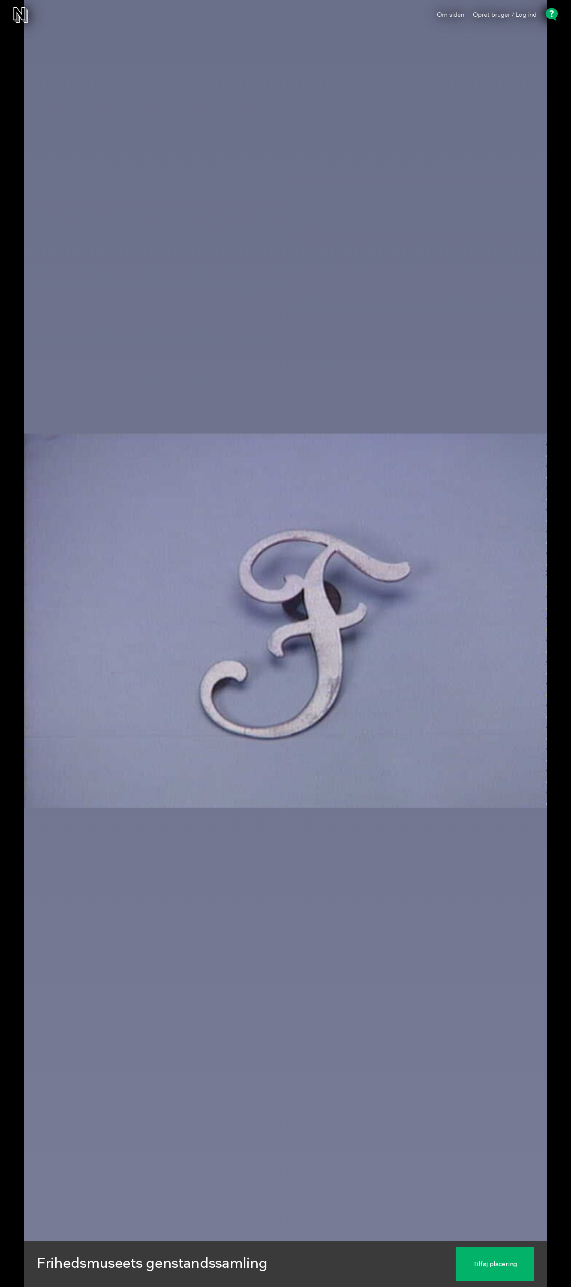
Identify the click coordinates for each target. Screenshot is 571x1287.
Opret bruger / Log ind (505, 15)
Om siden (450, 15)
